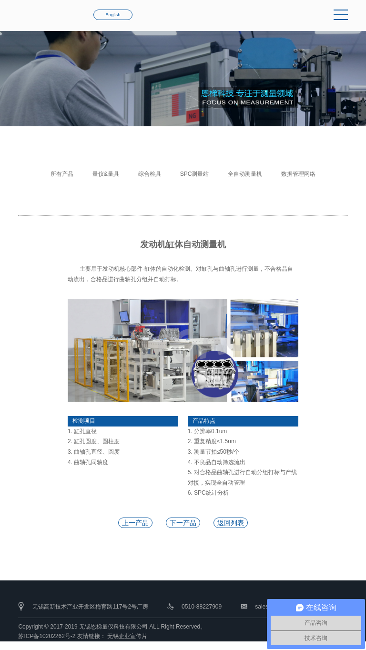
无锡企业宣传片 (127, 636)
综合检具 (149, 174)
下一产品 (183, 523)
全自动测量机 (245, 174)
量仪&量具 (105, 174)
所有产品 (62, 174)
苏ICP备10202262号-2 (46, 636)
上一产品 (135, 523)
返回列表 (230, 523)
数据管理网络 (298, 174)
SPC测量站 (194, 174)
